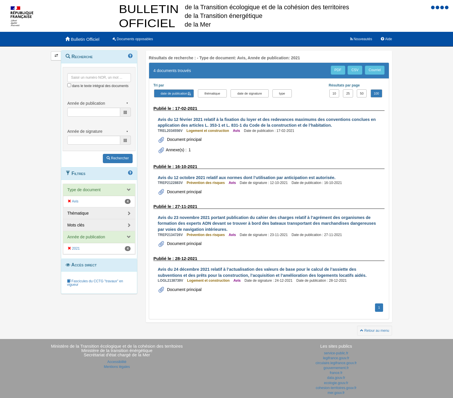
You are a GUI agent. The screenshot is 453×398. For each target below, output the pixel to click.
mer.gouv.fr (336, 393)
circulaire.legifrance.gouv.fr (336, 363)
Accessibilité (116, 362)
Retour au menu (374, 331)
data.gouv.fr (336, 378)
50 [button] (361, 93)
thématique (212, 93)
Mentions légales (117, 367)
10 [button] (334, 93)
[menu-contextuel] (69, 85)
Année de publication (86, 237)
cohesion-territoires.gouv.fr (336, 388)
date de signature (249, 93)
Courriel (375, 70)
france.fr (336, 373)
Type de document (84, 189)
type (282, 93)
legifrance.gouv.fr (336, 358)
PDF (338, 70)
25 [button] (348, 93)
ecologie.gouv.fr (336, 383)
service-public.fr (336, 353)
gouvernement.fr (336, 368)
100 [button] (376, 93)
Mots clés (75, 225)
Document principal (184, 139)
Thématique (78, 213)
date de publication (174, 93)
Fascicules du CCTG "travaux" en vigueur (95, 283)
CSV (355, 70)
